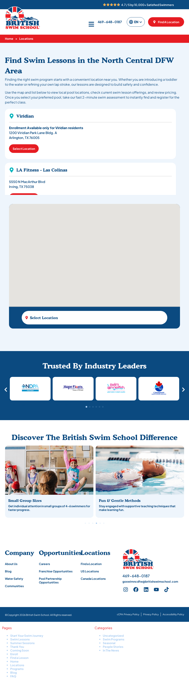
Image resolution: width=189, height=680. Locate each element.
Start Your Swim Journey (26, 635)
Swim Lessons (20, 639)
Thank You (17, 646)
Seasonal (109, 643)
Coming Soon (19, 650)
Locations (17, 665)
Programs (17, 669)
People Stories (113, 646)
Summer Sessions (22, 643)
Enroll (14, 654)
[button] (86, 407)
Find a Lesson (19, 658)
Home (9, 38)
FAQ (13, 676)
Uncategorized (113, 635)
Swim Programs (113, 639)
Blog (13, 672)
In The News (111, 650)
